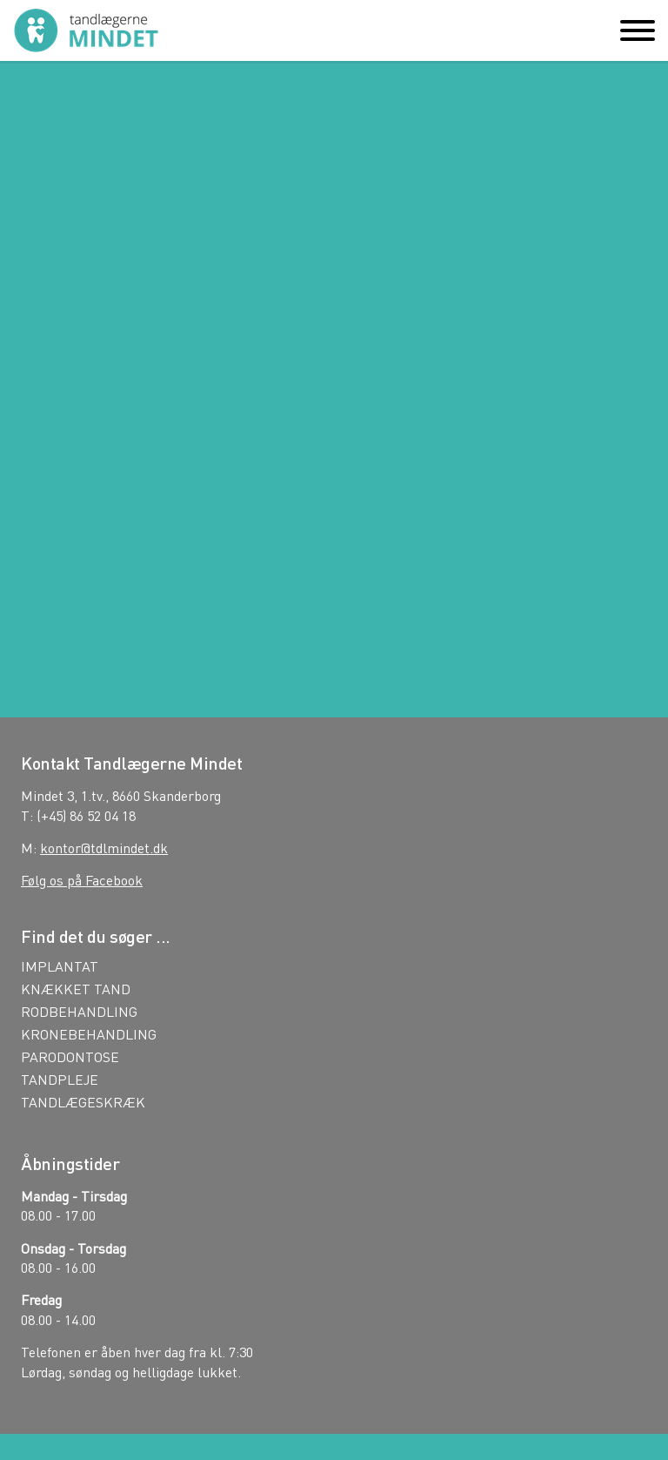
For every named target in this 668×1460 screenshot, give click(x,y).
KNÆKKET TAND (75, 989)
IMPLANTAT (59, 966)
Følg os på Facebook (82, 880)
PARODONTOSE (70, 1057)
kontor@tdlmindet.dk (104, 847)
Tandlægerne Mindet (86, 30)
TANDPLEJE (59, 1080)
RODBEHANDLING (79, 1012)
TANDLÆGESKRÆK (83, 1102)
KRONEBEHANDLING (89, 1034)
